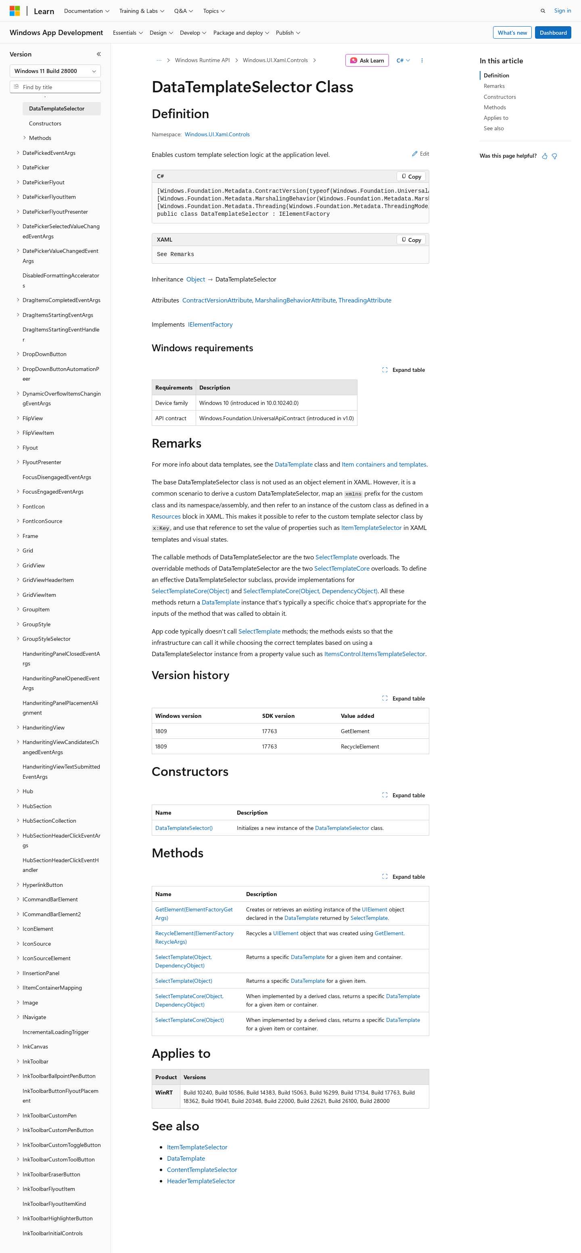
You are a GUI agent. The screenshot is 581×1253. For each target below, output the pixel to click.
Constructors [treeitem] (45, 123)
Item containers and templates (384, 464)
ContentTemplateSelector (202, 1169)
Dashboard (553, 32)
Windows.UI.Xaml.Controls (275, 60)
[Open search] (543, 11)
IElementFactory (210, 324)
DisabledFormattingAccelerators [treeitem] (61, 280)
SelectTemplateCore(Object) (191, 590)
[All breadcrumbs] (159, 60)
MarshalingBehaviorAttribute (295, 300)
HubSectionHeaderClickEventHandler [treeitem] (61, 865)
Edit (420, 153)
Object (195, 279)
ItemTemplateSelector (371, 527)
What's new (512, 32)
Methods (495, 107)
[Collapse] (98, 54)
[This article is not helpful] (554, 156)
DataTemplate (294, 464)
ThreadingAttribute (365, 300)
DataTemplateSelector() (184, 828)
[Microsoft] (15, 11)
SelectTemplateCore (342, 568)
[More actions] (422, 60)
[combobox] (55, 71)
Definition (496, 75)
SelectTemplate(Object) (183, 980)
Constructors (500, 96)
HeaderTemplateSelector (201, 1180)
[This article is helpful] (545, 156)
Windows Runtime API (202, 60)
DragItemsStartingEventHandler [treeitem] (61, 334)
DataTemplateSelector (342, 828)
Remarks (494, 86)
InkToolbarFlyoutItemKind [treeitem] (54, 1203)
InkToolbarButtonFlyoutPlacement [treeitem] (60, 1096)
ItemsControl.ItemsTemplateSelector (374, 653)
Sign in (562, 10)
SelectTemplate (336, 556)
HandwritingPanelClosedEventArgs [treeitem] (61, 658)
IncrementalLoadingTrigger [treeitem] (56, 1032)
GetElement (389, 933)
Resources (166, 516)
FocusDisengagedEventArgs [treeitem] (57, 477)
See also (494, 128)
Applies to (496, 117)
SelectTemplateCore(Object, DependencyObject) (310, 590)
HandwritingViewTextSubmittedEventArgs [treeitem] (61, 771)
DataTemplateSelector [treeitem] (56, 108)
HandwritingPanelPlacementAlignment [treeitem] (60, 708)
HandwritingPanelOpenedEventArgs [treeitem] (61, 683)
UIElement (374, 909)
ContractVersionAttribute (217, 300)
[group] (290, 203)
